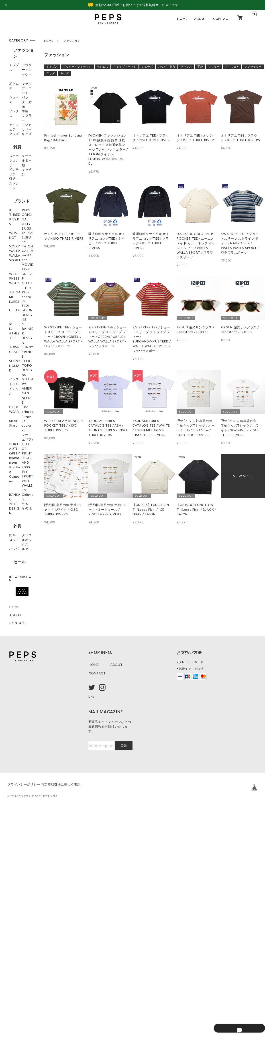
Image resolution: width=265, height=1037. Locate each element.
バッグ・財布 (166, 66)
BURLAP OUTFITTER (19, 381)
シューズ (147, 66)
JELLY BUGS (18, 276)
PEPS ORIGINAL (17, 266)
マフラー (214, 66)
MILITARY (17, 549)
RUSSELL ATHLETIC (17, 459)
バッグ (14, 758)
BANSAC (16, 683)
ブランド (17, 241)
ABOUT (200, 19)
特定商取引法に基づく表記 (67, 1010)
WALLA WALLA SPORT (21, 334)
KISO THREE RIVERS (19, 253)
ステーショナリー (20, 190)
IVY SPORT (18, 662)
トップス (52, 66)
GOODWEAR (19, 570)
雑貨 (13, 177)
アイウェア (232, 66)
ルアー (14, 766)
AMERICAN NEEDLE (18, 559)
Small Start (17, 591)
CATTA (15, 345)
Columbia (16, 691)
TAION (14, 324)
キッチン (15, 216)
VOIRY (14, 316)
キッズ (64, 73)
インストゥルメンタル (20, 539)
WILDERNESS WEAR (20, 368)
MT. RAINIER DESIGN (19, 472)
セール (15, 777)
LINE (92, 922)
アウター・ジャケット (77, 66)
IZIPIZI (15, 292)
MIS (12, 707)
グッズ (50, 73)
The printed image (18, 580)
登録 (123, 971)
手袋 (200, 66)
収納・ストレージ (20, 226)
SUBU (13, 300)
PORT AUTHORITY (19, 614)
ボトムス (102, 66)
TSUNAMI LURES (17, 393)
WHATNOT (18, 284)
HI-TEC (15, 436)
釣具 (13, 727)
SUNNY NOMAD (15, 505)
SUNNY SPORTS (16, 492)
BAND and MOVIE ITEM (19, 355)
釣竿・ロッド (19, 737)
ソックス (186, 66)
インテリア (17, 208)
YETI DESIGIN (20, 699)
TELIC (14, 516)
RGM (13, 404)
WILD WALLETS (16, 672)
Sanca (13, 412)
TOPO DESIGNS (16, 526)
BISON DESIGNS (16, 446)
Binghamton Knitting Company (18, 636)
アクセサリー (253, 66)
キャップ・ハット (125, 66)
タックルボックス (20, 747)
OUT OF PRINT (21, 624)
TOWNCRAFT (20, 482)
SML (12, 308)
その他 (14, 715)
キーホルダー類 (20, 200)
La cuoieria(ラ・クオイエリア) (21, 601)
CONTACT (221, 19)
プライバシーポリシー (23, 1010)
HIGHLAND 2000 (18, 652)
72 (11, 420)
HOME (182, 19)
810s (13, 428)
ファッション (21, 50)
